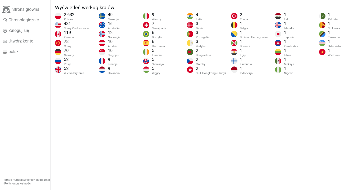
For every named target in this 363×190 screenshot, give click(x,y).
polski (11, 51)
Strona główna (20, 9)
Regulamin (43, 180)
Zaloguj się (16, 30)
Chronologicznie (21, 20)
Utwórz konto (18, 41)
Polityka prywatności (17, 183)
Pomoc (7, 180)
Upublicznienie (24, 180)
